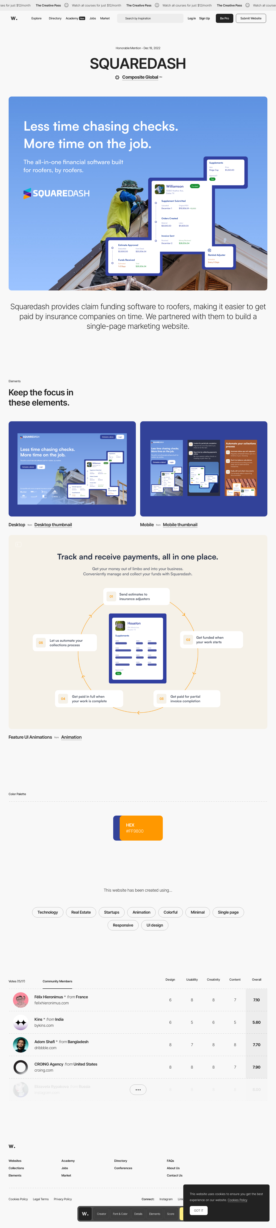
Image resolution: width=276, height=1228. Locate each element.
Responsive (123, 925)
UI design (155, 925)
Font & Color (120, 1214)
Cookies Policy (18, 1199)
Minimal (198, 912)
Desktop (17, 524)
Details (138, 1214)
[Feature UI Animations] (138, 632)
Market (105, 18)
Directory (55, 18)
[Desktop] (72, 469)
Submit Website (251, 18)
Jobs (92, 18)
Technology (48, 912)
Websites (15, 1160)
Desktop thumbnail (53, 525)
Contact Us (174, 1175)
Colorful (170, 912)
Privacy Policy (63, 1199)
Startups (111, 912)
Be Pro (224, 18)
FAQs (170, 1160)
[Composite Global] (138, 77)
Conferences (123, 1168)
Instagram (166, 1199)
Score (170, 1214)
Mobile (147, 524)
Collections (16, 1168)
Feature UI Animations (30, 737)
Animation (71, 737)
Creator (101, 1214)
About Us (173, 1168)
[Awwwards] (14, 18)
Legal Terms (41, 1199)
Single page (228, 912)
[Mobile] (203, 469)
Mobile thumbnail (180, 525)
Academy (75, 18)
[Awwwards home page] (85, 1213)
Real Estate (81, 912)
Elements (154, 1214)
